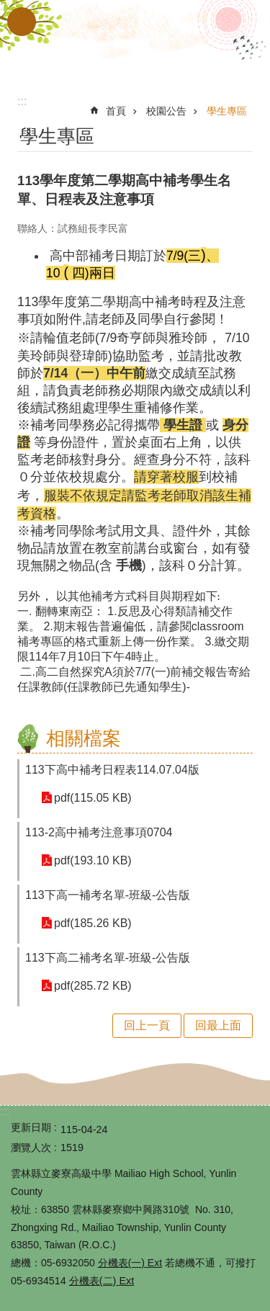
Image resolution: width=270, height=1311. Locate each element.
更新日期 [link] (31, 1127)
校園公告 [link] (166, 111)
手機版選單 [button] (21, 21)
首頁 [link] (116, 111)
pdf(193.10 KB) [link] (93, 860)
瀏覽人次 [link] (31, 1147)
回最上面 (218, 1025)
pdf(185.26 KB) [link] (93, 923)
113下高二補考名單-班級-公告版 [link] (107, 958)
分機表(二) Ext (101, 1281)
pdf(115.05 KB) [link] (93, 798)
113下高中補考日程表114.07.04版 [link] (112, 770)
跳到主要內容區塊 (7, 7)
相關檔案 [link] (83, 738)
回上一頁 (147, 1025)
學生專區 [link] (227, 111)
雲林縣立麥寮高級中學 (135, 42)
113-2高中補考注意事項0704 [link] (99, 832)
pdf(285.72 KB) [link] (93, 986)
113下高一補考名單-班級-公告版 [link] (107, 895)
